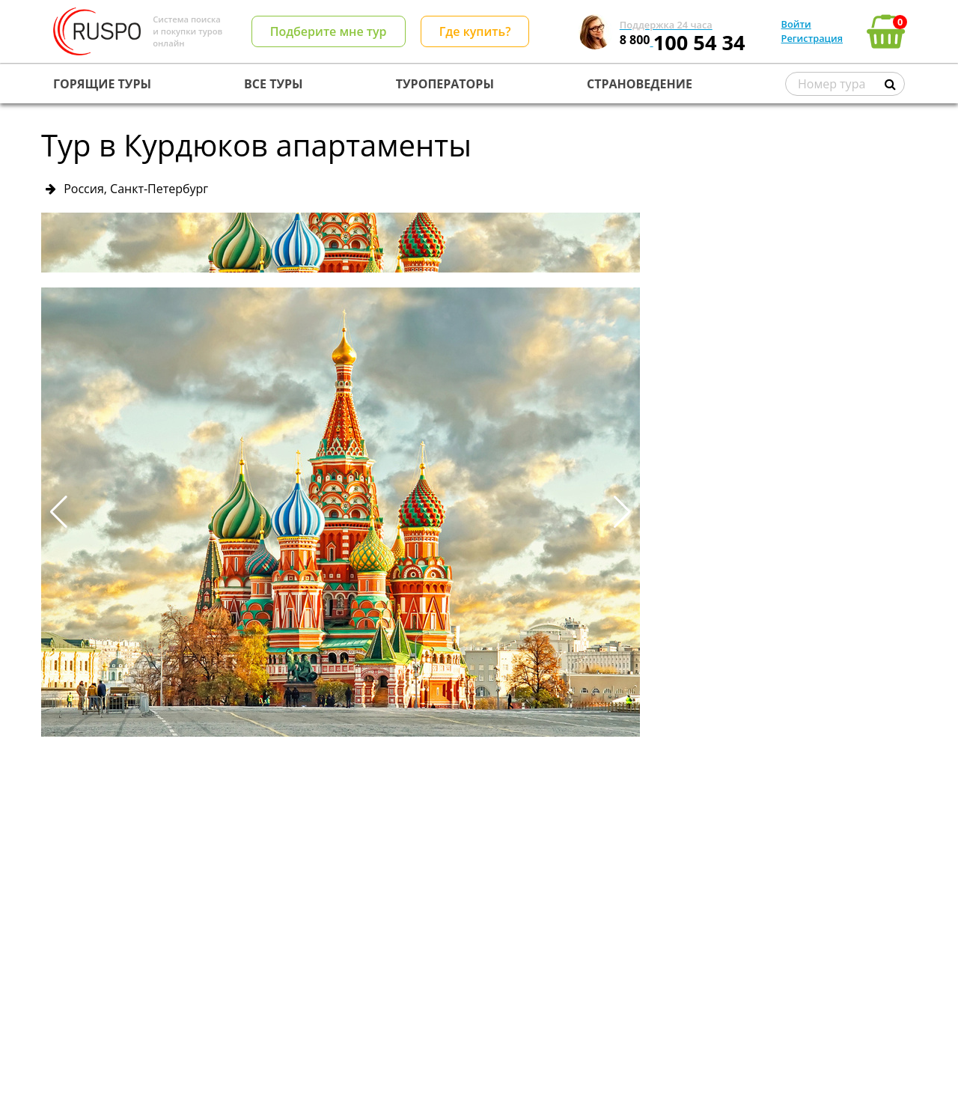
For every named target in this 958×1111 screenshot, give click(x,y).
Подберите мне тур (328, 31)
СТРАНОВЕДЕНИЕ (639, 84)
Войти (796, 24)
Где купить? (475, 31)
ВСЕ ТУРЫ (273, 84)
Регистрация (812, 38)
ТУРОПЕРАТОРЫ (445, 84)
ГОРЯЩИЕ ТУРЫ (102, 84)
